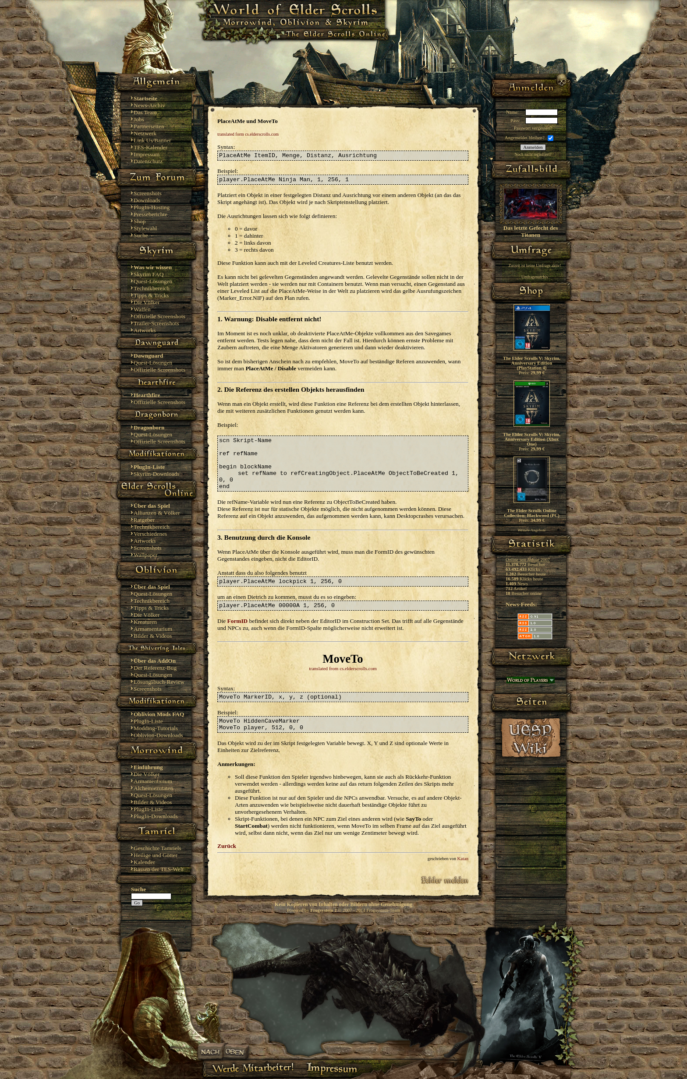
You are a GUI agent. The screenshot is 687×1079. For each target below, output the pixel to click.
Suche (141, 235)
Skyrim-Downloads (156, 474)
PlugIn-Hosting (152, 207)
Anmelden (532, 147)
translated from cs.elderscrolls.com (343, 668)
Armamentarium (153, 629)
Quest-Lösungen (153, 281)
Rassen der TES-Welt (159, 869)
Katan (462, 858)
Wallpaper (145, 555)
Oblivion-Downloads (158, 735)
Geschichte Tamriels (157, 848)
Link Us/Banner (152, 140)
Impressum (146, 154)
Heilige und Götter (155, 855)
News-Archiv (149, 105)
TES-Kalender (150, 147)
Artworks (145, 330)
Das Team (145, 112)
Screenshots (148, 193)
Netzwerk (145, 133)
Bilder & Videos (153, 636)
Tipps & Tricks (151, 295)
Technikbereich (152, 288)
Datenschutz (148, 161)
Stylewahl (145, 228)
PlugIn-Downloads (156, 816)
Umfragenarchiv (534, 277)
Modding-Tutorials (156, 728)
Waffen (142, 309)
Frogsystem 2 (323, 910)
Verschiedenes (150, 534)
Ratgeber (144, 520)
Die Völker (146, 302)
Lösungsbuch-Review (159, 681)
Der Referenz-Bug (155, 667)
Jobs (139, 119)
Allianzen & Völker (157, 513)
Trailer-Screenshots (156, 323)
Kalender (144, 862)
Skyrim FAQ (148, 274)
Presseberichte (150, 214)
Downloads (147, 200)
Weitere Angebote (531, 530)
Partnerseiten (149, 126)
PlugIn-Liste (148, 721)
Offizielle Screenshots (159, 316)
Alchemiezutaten (153, 788)
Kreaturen (145, 622)
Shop (139, 221)
